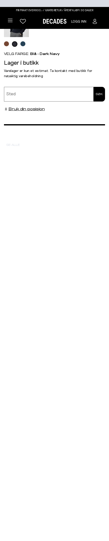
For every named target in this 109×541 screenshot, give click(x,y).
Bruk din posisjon (24, 109)
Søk (99, 94)
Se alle (13, 144)
